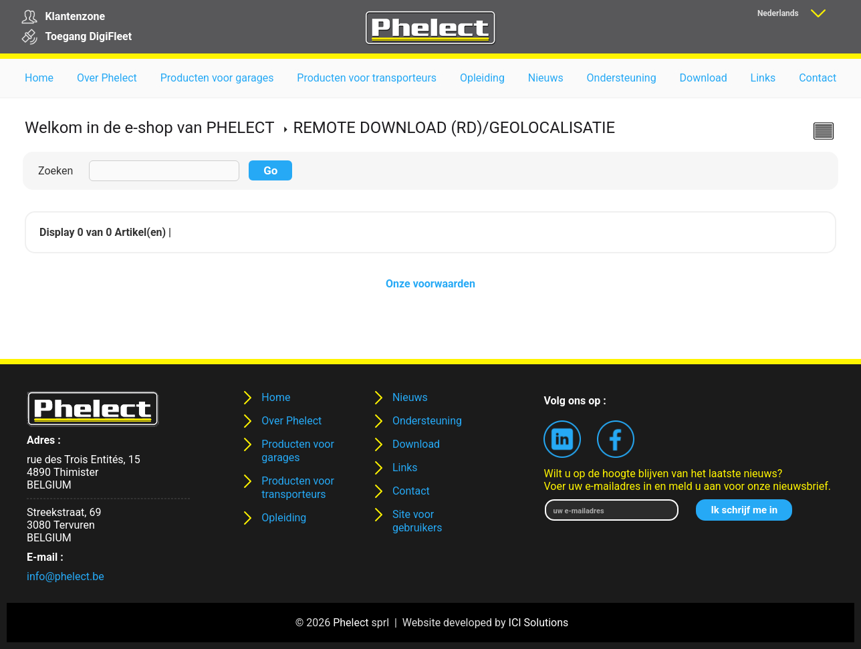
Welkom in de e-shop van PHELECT (149, 127)
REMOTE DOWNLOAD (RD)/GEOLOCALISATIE (454, 127)
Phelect (350, 622)
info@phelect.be (65, 576)
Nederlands (778, 13)
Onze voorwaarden (430, 283)
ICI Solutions (539, 622)
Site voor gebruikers (417, 521)
